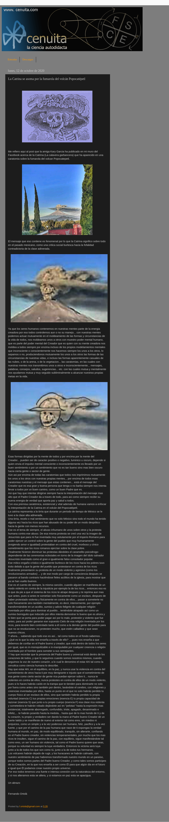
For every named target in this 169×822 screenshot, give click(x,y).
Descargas (27, 59)
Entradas (12, 59)
